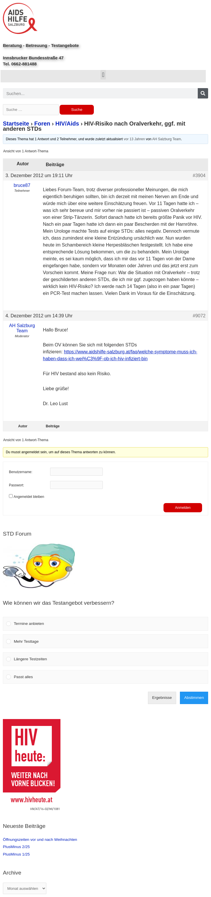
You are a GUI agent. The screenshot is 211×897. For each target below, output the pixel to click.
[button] (103, 74)
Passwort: (16, 485)
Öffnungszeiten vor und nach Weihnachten (40, 839)
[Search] (203, 93)
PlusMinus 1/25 (16, 854)
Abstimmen (194, 697)
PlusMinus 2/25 (16, 847)
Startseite (16, 123)
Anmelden (183, 508)
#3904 (199, 175)
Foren (42, 123)
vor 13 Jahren (134, 139)
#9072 (199, 315)
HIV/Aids (67, 123)
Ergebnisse (162, 697)
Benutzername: (20, 472)
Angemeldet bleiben (29, 497)
